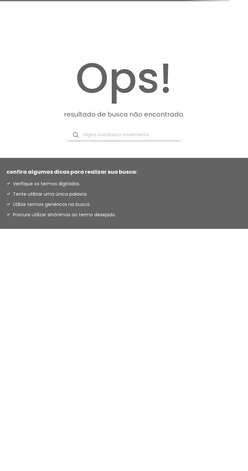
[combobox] (124, 135)
